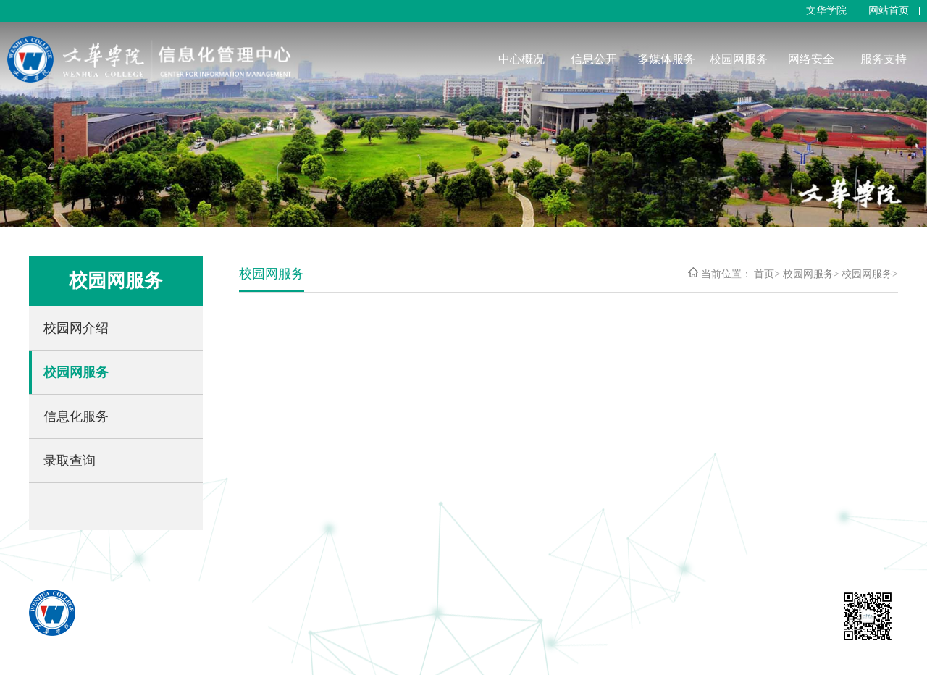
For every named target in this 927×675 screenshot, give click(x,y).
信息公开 (594, 59)
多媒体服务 (666, 59)
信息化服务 (76, 416)
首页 (764, 274)
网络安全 (811, 59)
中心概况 (521, 59)
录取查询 (69, 460)
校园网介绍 (76, 328)
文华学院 (826, 11)
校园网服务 (739, 59)
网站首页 (888, 11)
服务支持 (883, 59)
